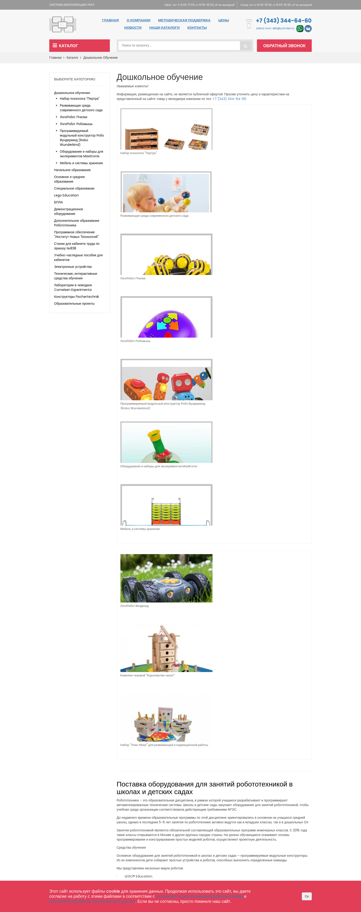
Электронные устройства (73, 266)
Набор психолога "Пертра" (138, 153)
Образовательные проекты (74, 303)
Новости (133, 27)
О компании (138, 20)
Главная (110, 20)
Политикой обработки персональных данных (92, 901)
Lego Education (66, 195)
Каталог (65, 46)
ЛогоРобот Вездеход (134, 293)
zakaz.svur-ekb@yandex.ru (275, 28)
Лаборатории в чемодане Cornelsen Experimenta (73, 287)
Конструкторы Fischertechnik (76, 296)
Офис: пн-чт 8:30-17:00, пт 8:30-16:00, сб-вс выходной (194, 5)
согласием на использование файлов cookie (199, 896)
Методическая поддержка (184, 20)
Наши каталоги (164, 27)
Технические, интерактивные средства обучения (75, 276)
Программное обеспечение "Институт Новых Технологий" (76, 234)
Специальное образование (74, 188)
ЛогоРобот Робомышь (281, 153)
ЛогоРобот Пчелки (230, 153)
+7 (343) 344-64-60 (284, 20)
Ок (307, 896)
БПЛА (58, 202)
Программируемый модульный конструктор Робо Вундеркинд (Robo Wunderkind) (140, 220)
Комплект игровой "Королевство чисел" (183, 295)
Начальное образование (72, 170)
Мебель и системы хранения (237, 216)
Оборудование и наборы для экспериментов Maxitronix (189, 218)
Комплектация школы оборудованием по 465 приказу (169, 850)
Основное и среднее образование (69, 179)
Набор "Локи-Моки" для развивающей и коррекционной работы (234, 297)
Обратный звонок (285, 46)
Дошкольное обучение (100, 57)
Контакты (197, 27)
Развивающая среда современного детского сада (188, 155)
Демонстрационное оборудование (68, 211)
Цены (223, 20)
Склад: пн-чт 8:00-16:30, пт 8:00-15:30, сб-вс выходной (275, 5)
